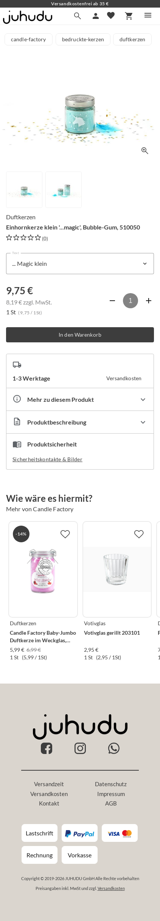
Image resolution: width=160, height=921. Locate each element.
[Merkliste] (110, 16)
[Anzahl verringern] (112, 301)
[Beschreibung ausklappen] (80, 422)
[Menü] (147, 15)
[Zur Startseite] (27, 21)
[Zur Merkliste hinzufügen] (65, 534)
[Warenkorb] (129, 15)
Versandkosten (49, 793)
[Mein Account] (95, 15)
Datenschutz (111, 784)
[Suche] (77, 15)
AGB (111, 803)
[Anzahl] (130, 300)
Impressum (111, 793)
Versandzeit (49, 784)
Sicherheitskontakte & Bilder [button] (47, 459)
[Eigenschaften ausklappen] (80, 399)
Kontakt (49, 803)
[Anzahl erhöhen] (149, 301)
